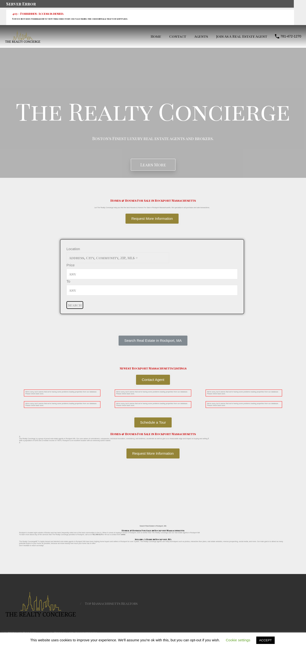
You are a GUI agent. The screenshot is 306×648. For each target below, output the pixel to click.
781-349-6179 (97, 534)
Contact (177, 36)
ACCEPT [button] (265, 640)
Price (70, 265)
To (68, 281)
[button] (153, 341)
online (123, 534)
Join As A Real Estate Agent (241, 36)
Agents (201, 36)
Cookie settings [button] (238, 640)
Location (73, 249)
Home (156, 36)
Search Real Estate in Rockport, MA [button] (153, 526)
